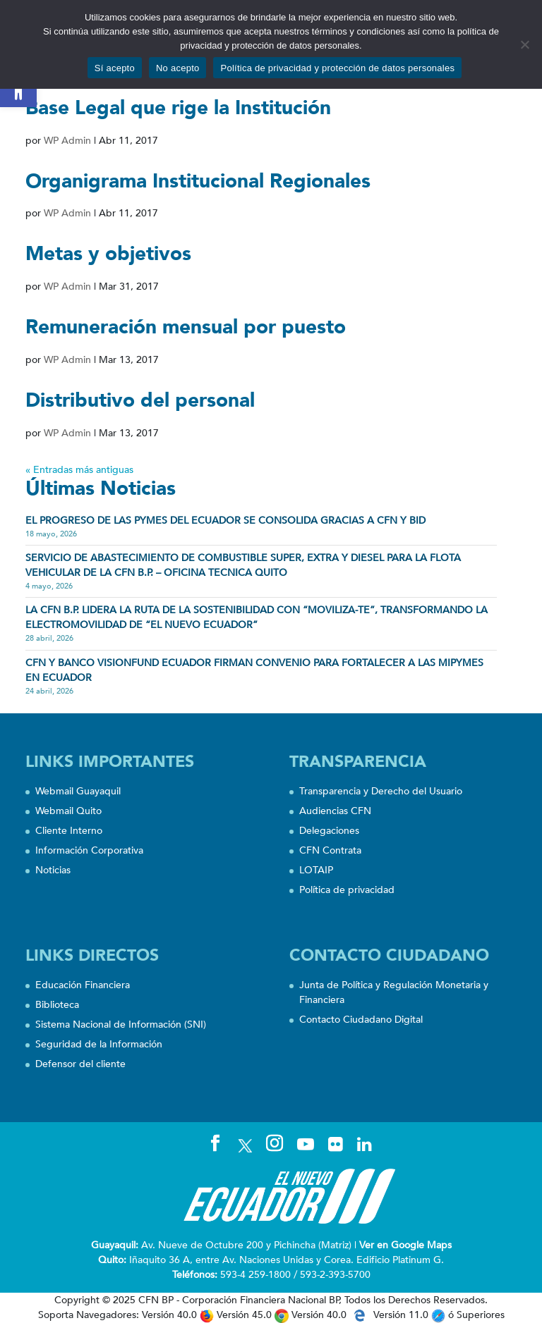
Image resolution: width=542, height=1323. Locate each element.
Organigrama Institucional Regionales (198, 181)
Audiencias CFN (335, 811)
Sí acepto (115, 68)
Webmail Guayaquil (78, 791)
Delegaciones (329, 830)
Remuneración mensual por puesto (185, 327)
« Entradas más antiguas (79, 469)
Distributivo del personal (140, 400)
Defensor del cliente (80, 1064)
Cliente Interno (68, 830)
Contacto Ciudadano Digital (361, 1019)
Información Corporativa (89, 850)
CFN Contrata (330, 850)
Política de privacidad (347, 890)
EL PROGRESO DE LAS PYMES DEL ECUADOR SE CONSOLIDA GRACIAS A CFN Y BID (225, 520)
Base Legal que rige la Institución (178, 107)
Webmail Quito (68, 811)
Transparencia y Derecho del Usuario (380, 791)
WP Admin (67, 140)
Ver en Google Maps (405, 1245)
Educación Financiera (82, 985)
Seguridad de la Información (98, 1044)
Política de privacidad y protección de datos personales (337, 68)
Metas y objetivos (108, 253)
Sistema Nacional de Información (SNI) (120, 1024)
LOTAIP (316, 870)
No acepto (178, 68)
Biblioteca (57, 1004)
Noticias (53, 870)
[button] (18, 88)
